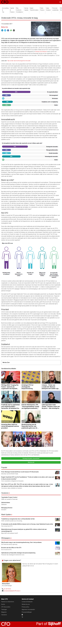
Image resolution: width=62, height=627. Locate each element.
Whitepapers (5, 538)
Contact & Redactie (27, 601)
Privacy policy (25, 607)
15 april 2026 (5, 382)
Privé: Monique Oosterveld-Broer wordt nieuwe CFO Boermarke (20, 472)
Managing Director (6, 508)
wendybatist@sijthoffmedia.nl (12, 591)
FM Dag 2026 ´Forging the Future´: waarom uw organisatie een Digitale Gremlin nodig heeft (9, 386)
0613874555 (7, 589)
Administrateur (5, 502)
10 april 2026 (45, 382)
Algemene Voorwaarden (28, 609)
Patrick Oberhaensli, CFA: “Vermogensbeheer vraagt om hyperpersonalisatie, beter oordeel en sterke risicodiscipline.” (30, 406)
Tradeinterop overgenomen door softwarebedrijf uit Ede (18, 519)
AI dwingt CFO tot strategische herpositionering (27, 386)
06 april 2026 (45, 402)
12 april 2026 (25, 382)
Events (3, 604)
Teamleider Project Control (9, 497)
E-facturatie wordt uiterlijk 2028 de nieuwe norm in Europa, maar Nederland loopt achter (27, 524)
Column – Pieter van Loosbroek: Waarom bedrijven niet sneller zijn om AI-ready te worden (50, 386)
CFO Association (5, 607)
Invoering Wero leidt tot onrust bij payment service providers (10, 426)
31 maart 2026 (26, 421)
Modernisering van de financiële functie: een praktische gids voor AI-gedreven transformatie (30, 426)
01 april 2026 (5, 421)
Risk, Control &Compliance (19, 10)
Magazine (4, 612)
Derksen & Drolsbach (41, 51)
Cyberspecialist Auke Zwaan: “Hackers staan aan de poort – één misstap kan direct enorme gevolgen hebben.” (51, 406)
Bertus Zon (4, 27)
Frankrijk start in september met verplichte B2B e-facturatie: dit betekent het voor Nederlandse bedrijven (10, 406)
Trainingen (4, 609)
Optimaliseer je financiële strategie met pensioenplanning (18, 553)
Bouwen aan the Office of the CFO (11, 547)
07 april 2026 (5, 402)
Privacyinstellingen (27, 612)
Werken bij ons (26, 604)
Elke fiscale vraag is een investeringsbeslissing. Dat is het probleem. (21, 542)
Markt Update (6, 515)
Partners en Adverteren (7, 601)
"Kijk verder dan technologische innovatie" (19, 60)
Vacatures (4, 493)
